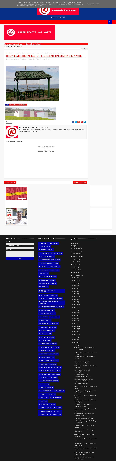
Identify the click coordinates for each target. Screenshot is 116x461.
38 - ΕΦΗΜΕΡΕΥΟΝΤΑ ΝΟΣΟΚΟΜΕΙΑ (52, 333)
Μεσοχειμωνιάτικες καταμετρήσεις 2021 (86, 383)
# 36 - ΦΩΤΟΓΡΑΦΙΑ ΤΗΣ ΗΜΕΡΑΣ (21, 115)
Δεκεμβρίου (78, 214)
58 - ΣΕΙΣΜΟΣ (60, 373)
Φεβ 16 (79, 275)
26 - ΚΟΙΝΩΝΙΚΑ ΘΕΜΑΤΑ (49, 296)
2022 (75, 208)
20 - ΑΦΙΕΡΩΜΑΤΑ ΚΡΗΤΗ (49, 276)
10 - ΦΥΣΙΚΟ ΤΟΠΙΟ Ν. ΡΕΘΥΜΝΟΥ (51, 232)
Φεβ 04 (79, 308)
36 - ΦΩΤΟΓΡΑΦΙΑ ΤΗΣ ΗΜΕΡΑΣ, (44, 69)
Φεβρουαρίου (79, 241)
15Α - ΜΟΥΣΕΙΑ (46, 252)
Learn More (90, 4)
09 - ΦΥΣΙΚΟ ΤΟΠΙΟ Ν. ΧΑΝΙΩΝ (50, 229)
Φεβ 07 (79, 300)
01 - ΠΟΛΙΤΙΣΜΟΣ (55, 209)
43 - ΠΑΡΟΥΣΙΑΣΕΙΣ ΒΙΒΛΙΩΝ (50, 343)
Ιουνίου (77, 230)
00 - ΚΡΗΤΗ (44, 209)
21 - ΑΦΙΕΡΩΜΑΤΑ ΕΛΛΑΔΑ (49, 279)
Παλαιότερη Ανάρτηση (50, 194)
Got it (97, 4)
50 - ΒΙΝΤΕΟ (54, 360)
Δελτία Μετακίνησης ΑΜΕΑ (83, 349)
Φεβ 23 (79, 256)
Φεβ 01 (79, 443)
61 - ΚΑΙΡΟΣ (60, 377)
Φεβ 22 (79, 259)
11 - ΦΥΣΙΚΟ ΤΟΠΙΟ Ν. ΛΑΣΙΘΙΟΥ (51, 235)
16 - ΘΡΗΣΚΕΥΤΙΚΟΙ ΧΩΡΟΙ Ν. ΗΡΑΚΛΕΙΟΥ (50, 256)
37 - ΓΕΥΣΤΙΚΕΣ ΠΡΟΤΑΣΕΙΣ (49, 329)
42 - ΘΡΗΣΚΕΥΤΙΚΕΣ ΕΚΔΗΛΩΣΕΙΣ (51, 340)
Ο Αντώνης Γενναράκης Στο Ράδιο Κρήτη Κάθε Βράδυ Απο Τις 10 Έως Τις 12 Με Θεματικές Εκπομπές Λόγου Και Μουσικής (70, 45)
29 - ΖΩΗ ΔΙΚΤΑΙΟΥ (47, 306)
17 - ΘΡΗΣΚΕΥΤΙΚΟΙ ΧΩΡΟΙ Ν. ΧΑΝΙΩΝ (53, 264)
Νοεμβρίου (78, 216)
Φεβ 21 (79, 262)
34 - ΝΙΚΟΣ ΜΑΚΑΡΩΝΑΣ (49, 323)
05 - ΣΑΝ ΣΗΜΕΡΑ (58, 219)
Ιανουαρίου (78, 446)
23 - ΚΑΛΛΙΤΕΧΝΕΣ (47, 286)
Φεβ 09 (79, 294)
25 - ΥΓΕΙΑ (55, 293)
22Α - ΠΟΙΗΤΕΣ (56, 282)
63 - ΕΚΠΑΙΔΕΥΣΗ (57, 380)
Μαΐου (77, 232)
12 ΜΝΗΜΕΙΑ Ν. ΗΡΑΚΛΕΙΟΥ (50, 242)
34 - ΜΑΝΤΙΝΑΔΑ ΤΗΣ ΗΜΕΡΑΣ (50, 319)
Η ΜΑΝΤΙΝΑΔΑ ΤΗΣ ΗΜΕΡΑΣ (84, 437)
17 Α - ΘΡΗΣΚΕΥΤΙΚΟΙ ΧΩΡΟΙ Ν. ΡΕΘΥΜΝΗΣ (51, 268)
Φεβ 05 (79, 305)
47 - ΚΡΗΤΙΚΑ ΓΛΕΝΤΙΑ (48, 353)
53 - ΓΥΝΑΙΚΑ (45, 366)
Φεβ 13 (79, 283)
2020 (75, 449)
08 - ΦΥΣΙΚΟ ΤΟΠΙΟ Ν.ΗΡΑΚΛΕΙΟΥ (51, 225)
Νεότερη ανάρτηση (13, 194)
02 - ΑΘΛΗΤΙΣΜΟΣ (46, 212)
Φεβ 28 (79, 243)
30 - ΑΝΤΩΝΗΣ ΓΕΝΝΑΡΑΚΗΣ (50, 309)
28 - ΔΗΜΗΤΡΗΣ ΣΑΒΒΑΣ (48, 303)
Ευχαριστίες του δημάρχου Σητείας (85, 434)
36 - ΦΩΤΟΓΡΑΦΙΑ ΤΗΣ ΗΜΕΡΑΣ (20, 55)
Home (10, 55)
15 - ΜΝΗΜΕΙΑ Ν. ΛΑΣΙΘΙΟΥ (49, 249)
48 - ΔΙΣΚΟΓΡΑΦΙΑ (60, 356)
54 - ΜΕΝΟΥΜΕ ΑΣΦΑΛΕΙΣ (49, 370)
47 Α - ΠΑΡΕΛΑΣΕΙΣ (47, 356)
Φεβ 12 (79, 286)
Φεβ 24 (79, 254)
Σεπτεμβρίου (78, 222)
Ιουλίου (77, 227)
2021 (75, 211)
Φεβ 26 (79, 248)
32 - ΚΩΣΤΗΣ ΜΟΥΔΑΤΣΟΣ (49, 316)
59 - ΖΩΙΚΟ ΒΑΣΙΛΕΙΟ (47, 377)
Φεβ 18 (79, 270)
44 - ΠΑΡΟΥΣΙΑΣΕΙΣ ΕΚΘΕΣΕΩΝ (51, 346)
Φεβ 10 (79, 291)
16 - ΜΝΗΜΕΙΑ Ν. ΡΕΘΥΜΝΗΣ (50, 261)
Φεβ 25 (79, 251)
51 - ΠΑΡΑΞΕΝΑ (46, 363)
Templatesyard (26, 458)
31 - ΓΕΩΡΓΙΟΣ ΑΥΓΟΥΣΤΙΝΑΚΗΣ (51, 313)
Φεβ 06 (79, 302)
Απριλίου (77, 235)
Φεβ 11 (79, 289)
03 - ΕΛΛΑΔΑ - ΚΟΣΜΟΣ (48, 215)
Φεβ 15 (79, 278)
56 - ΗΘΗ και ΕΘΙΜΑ (47, 373)
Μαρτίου (77, 238)
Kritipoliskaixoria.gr (46, 458)
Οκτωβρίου (78, 219)
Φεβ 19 (79, 267)
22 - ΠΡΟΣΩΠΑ (45, 282)
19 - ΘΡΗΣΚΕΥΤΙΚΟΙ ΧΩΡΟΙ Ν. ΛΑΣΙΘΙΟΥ (53, 272)
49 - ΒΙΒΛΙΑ (45, 360)
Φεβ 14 (79, 281)
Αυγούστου (78, 224)
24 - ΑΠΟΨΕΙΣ (45, 293)
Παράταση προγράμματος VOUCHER (85, 431)
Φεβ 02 (79, 440)
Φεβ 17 (79, 273)
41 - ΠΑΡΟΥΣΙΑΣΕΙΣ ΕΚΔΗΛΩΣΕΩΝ (51, 336)
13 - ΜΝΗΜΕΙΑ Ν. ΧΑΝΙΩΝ (49, 246)
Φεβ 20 (79, 264)
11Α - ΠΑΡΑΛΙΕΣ (46, 239)
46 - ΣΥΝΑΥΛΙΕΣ (46, 350)
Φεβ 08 (79, 297)
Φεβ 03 (79, 310)
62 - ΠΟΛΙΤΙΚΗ (45, 380)
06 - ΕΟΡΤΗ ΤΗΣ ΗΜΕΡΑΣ (49, 222)
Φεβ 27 (79, 246)
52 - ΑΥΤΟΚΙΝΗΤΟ (58, 363)
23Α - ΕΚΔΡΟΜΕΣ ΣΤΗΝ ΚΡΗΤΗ (50, 289)
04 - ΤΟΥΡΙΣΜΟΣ (46, 219)
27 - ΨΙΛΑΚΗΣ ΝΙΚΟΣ (47, 299)
